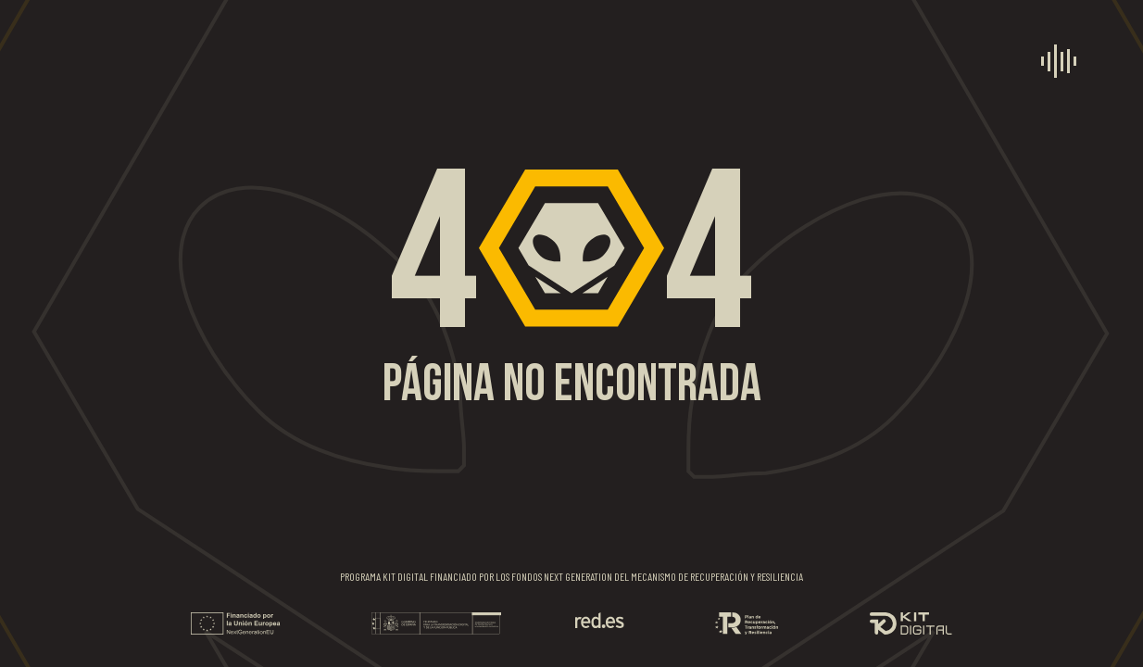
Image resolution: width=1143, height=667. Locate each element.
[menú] (1058, 61)
